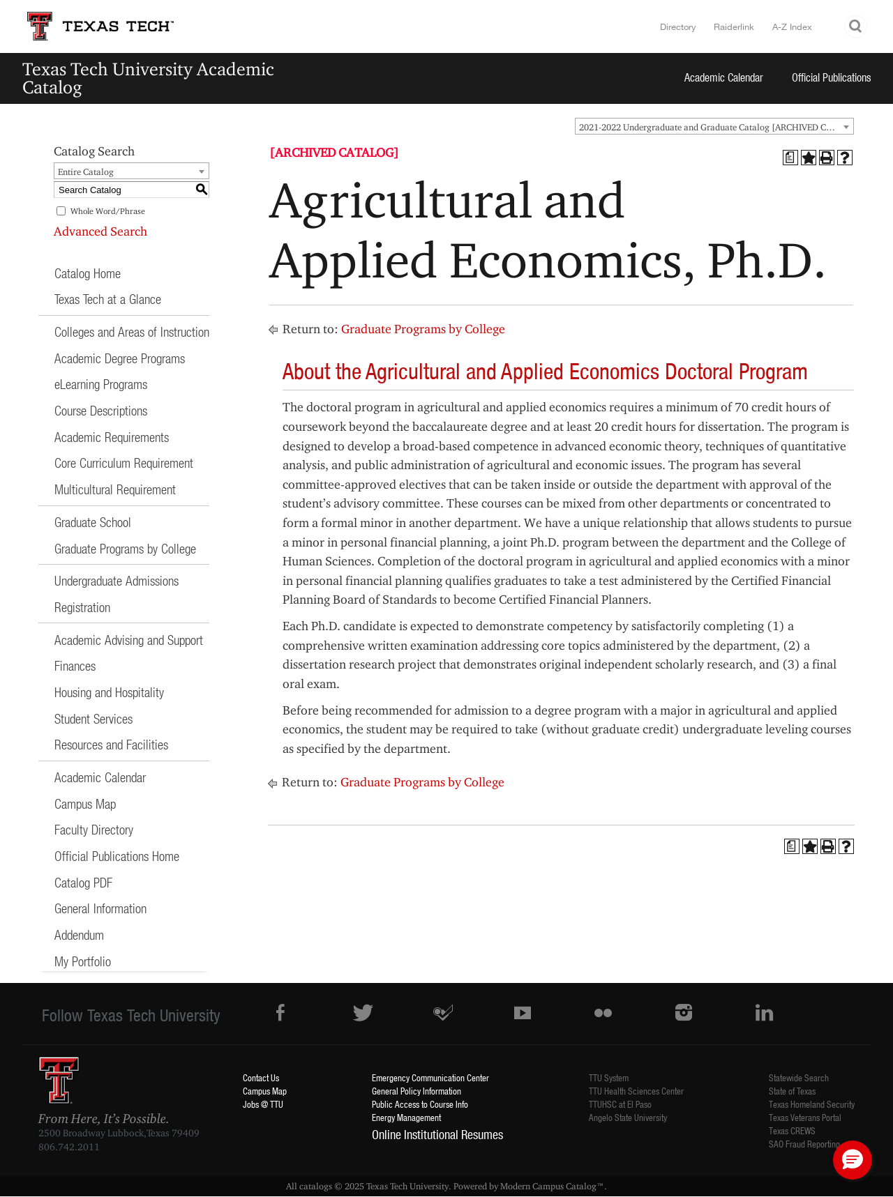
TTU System (609, 1077)
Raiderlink (734, 26)
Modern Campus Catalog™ (552, 1185)
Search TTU (856, 27)
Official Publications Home (116, 856)
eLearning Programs (100, 384)
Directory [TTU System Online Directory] (678, 26)
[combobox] (714, 126)
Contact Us (261, 1077)
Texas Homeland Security (812, 1104)
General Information (100, 908)
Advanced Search (100, 231)
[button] (852, 1160)
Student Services (93, 718)
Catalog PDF (83, 882)
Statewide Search (799, 1077)
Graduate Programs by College (125, 548)
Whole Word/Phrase (107, 211)
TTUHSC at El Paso (620, 1104)
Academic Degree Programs (119, 358)
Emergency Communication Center (430, 1077)
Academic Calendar (723, 77)
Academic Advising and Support (128, 640)
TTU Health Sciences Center (636, 1091)
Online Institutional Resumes (437, 1134)
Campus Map (85, 803)
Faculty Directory (93, 829)
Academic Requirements (111, 437)
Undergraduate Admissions (116, 580)
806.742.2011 (69, 1147)
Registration (82, 607)
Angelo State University (628, 1117)
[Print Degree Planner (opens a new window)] (790, 157)
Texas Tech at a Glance (107, 299)
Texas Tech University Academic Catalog (148, 78)
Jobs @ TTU (263, 1104)
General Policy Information (416, 1091)
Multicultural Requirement (115, 489)
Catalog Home (87, 273)
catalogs (315, 1185)
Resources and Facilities (111, 744)
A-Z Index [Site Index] (792, 26)
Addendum (79, 935)
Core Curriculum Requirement (123, 463)
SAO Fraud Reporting (804, 1144)
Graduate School (92, 522)
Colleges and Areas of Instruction (131, 331)
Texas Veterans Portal (805, 1117)
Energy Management (406, 1117)
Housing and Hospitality (109, 692)
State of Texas (792, 1091)
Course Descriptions (100, 410)
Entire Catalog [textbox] (86, 171)
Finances (75, 665)
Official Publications (831, 77)
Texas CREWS (792, 1130)
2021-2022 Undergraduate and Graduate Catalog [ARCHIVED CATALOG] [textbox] (716, 126)
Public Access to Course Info (420, 1104)
